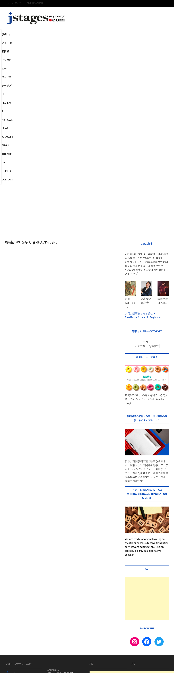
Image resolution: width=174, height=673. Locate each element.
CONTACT (53, 570)
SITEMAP (162, 660)
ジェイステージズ (75, 34)
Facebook (65, 578)
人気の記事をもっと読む (139, 178)
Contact (95, 43)
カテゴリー (147, 207)
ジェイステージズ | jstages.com (21, 666)
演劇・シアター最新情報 (60, 538)
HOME (51, 556)
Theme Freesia (57, 667)
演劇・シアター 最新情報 (30, 34)
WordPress (71, 667)
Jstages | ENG (133, 34)
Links (82, 43)
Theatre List (67, 43)
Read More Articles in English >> (143, 182)
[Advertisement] (87, 73)
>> (154, 178)
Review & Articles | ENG (106, 34)
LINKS (50, 567)
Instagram (52, 578)
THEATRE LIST (55, 563)
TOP (100, 660)
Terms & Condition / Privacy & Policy (137, 660)
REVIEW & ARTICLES (58, 553)
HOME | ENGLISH (34, 3)
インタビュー (55, 34)
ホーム (51, 542)
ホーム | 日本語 (14, 3)
